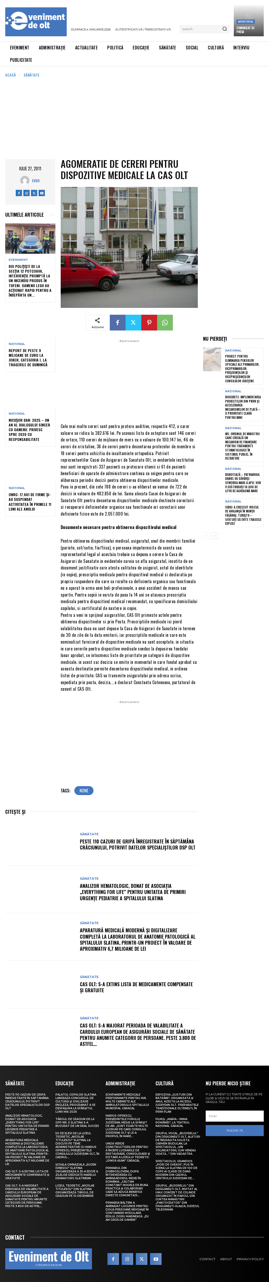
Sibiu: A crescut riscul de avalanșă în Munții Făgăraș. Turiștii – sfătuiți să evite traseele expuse (243, 515)
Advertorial (245, 21)
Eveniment (18, 259)
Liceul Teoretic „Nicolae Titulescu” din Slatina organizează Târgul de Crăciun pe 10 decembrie (74, 1191)
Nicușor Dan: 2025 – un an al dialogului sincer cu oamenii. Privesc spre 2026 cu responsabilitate (29, 429)
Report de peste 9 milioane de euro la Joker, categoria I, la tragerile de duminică (28, 358)
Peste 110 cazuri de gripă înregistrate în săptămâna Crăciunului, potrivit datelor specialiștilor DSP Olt (137, 844)
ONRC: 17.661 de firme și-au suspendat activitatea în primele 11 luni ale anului (30, 502)
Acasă (10, 75)
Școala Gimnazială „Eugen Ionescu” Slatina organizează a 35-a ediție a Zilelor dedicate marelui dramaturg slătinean (76, 1171)
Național (17, 344)
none (84, 790)
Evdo (36, 180)
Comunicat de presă (245, 30)
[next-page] (214, 535)
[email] (235, 1116)
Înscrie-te (235, 1130)
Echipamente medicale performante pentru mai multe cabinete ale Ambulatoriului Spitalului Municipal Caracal (127, 1101)
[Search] (225, 29)
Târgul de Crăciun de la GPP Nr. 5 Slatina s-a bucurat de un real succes (77, 1122)
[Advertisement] (134, 117)
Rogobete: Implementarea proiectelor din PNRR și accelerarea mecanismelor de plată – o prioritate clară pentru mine (243, 407)
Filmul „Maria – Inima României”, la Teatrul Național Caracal (173, 1122)
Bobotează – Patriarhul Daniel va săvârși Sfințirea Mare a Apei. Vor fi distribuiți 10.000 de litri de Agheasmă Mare (243, 482)
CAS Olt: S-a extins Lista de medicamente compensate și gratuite (136, 987)
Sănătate (32, 75)
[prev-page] (206, 535)
